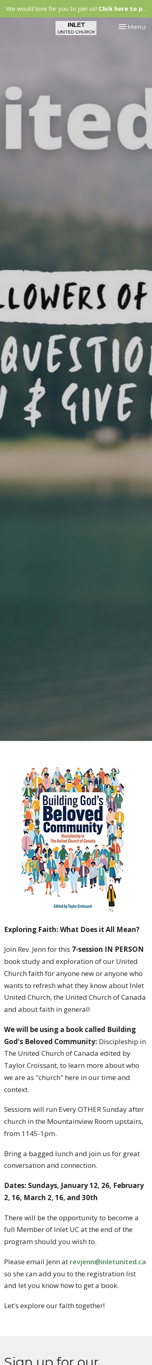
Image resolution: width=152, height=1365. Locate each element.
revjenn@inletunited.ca (108, 1261)
